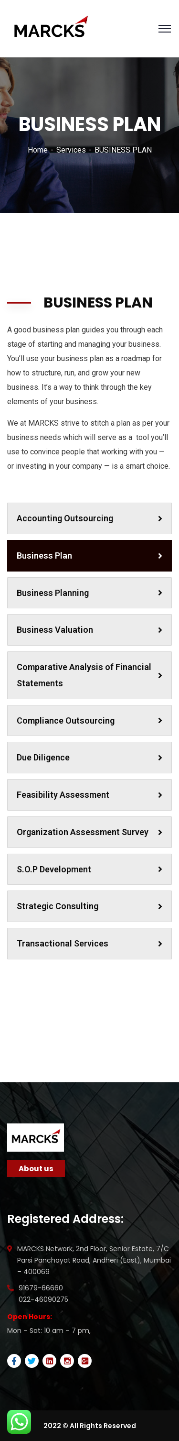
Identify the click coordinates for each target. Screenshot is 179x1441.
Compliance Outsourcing (89, 720)
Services (71, 149)
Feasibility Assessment (89, 795)
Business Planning (89, 593)
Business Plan (89, 555)
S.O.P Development (89, 869)
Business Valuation (89, 630)
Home (38, 149)
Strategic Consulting (89, 906)
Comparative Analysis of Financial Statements (89, 675)
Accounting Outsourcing (89, 518)
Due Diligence (89, 757)
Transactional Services (89, 943)
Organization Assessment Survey (89, 832)
